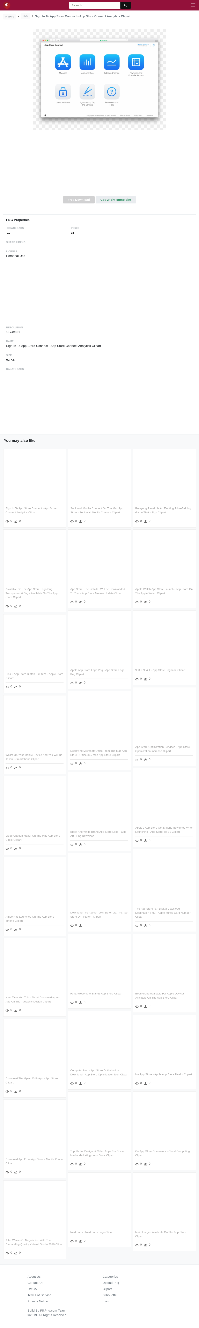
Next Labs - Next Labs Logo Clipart (91, 1232)
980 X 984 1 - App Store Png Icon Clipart (160, 670)
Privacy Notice (38, 1301)
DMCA (32, 1289)
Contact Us (35, 1282)
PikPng (9, 16)
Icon (106, 1301)
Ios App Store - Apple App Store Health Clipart (163, 1074)
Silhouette (110, 1295)
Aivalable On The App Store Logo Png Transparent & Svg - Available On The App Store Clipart (32, 593)
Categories (110, 1276)
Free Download (79, 199)
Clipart (107, 1289)
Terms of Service (39, 1295)
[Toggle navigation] (193, 5)
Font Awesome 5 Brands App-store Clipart (96, 993)
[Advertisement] (99, 165)
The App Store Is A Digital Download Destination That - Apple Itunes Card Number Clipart (163, 912)
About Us (34, 1276)
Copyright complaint (115, 199)
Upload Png (111, 1282)
